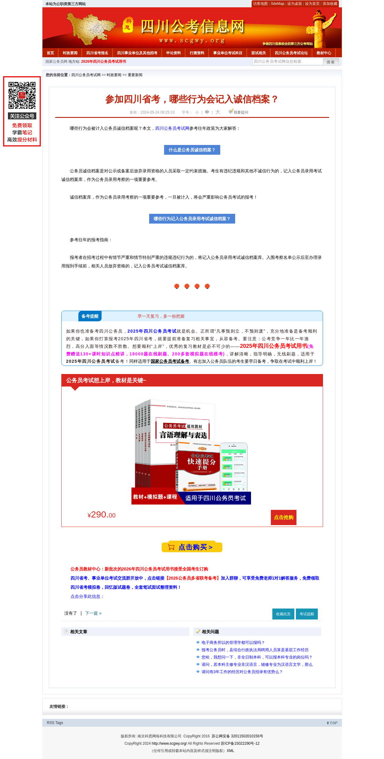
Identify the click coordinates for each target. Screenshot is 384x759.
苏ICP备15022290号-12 (240, 743)
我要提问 (241, 112)
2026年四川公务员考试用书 (103, 61)
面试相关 (258, 53)
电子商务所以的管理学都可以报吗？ (233, 642)
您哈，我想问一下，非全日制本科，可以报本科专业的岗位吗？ (257, 657)
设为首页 (312, 4)
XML (230, 751)
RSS (51, 723)
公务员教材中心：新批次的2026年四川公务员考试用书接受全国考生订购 (139, 569)
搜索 (331, 62)
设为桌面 (294, 4)
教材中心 (324, 53)
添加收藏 (330, 4)
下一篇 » (93, 613)
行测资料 (197, 53)
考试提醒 (307, 614)
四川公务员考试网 (86, 75)
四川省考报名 (97, 53)
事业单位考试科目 (227, 53)
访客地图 (260, 4)
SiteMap (277, 4)
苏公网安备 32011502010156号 (237, 736)
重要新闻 (135, 75)
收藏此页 (283, 614)
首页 (50, 53)
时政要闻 (70, 53)
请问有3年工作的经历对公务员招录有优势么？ (242, 671)
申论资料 (173, 53)
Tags (59, 723)
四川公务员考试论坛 (291, 53)
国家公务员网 (56, 61)
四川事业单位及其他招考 (137, 53)
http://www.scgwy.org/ (169, 743)
